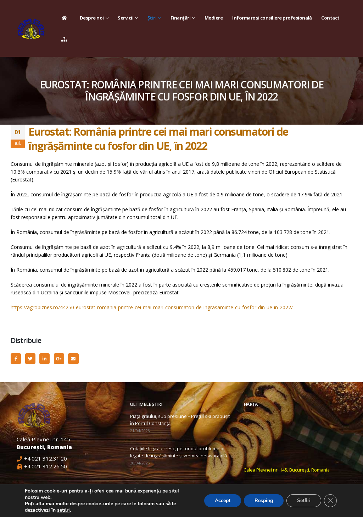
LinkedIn (44, 358)
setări (63, 510)
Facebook (16, 358)
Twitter (30, 358)
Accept (222, 500)
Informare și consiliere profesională (272, 18)
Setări (304, 500)
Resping (264, 500)
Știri (152, 18)
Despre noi (92, 18)
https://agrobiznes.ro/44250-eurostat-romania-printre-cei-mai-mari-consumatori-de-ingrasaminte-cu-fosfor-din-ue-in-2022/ (152, 307)
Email (73, 358)
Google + (59, 358)
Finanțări (181, 18)
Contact (330, 18)
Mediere (214, 18)
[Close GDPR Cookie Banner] (330, 500)
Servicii (125, 18)
